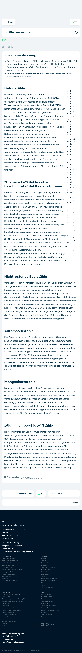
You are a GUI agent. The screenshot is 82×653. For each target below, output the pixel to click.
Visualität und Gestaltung (9, 581)
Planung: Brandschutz (8, 612)
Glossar (4, 623)
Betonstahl (44, 565)
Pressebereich (7, 538)
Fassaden (44, 558)
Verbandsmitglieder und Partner (50, 610)
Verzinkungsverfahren (8, 558)
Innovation (5, 578)
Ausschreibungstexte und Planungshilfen (14, 599)
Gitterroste (44, 583)
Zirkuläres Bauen (46, 608)
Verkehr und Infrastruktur (48, 605)
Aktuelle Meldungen (10, 535)
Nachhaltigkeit (6, 563)
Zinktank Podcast (46, 594)
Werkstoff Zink (6, 576)
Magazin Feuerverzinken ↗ (12, 546)
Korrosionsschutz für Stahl (10, 560)
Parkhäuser (44, 576)
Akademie (6, 522)
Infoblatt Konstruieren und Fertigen (12, 601)
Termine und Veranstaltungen (14, 529)
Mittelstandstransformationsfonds (51, 619)
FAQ (3, 626)
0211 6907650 (8, 640)
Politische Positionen (47, 601)
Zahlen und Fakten (46, 597)
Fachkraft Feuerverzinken (9, 617)
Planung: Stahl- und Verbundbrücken (13, 610)
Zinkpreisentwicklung (10, 543)
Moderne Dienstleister (9, 574)
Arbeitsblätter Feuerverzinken (11, 594)
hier (11, 170)
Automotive (44, 572)
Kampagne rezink (46, 617)
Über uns (6, 519)
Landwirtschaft (45, 574)
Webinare (5, 619)
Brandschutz (45, 563)
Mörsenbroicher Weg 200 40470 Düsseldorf (13, 635)
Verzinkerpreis (8, 549)
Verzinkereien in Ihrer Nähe (13, 525)
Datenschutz (16, 646)
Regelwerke (5, 605)
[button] (41, 32)
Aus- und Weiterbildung (9, 614)
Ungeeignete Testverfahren (10, 572)
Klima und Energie (46, 603)
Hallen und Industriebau (48, 567)
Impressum (5, 646)
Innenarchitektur (46, 569)
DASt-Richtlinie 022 (8, 603)
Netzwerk (44, 612)
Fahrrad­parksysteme (47, 587)
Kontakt (5, 532)
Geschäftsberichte (46, 614)
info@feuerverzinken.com (13, 642)
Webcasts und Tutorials (9, 621)
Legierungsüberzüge (8, 565)
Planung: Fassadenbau (9, 608)
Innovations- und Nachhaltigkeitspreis (17, 552)
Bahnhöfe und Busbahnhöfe (49, 578)
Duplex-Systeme (7, 567)
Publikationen (6, 597)
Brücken (43, 560)
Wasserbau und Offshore (48, 581)
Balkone (43, 585)
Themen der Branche (47, 599)
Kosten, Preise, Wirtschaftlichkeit (12, 569)
